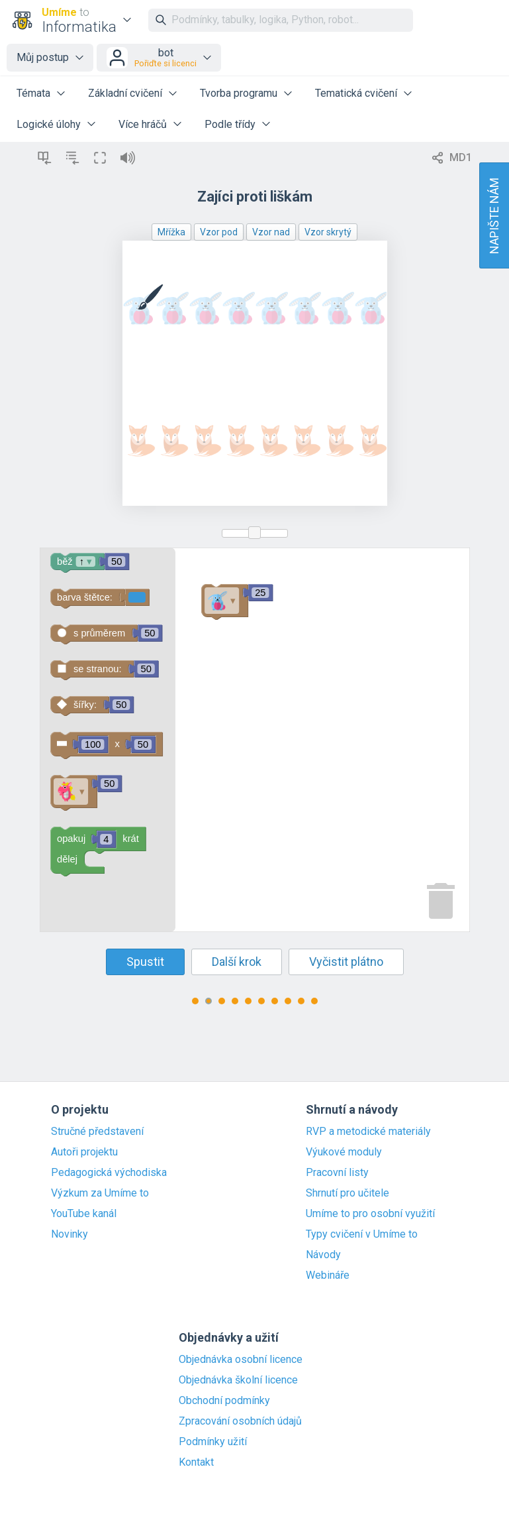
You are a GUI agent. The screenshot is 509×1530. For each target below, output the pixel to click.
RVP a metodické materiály (368, 1132)
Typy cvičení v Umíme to (362, 1234)
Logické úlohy (49, 124)
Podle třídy (230, 124)
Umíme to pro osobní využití (370, 1214)
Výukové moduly (344, 1152)
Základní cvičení (125, 93)
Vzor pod (219, 232)
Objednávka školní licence (238, 1380)
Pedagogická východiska (109, 1173)
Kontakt (196, 1462)
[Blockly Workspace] (255, 740)
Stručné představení (97, 1132)
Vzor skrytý (327, 232)
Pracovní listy (337, 1173)
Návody (323, 1255)
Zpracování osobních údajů (240, 1421)
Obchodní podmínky (224, 1401)
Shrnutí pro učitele (347, 1193)
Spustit (145, 962)
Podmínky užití (213, 1442)
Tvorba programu (238, 93)
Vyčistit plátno (346, 962)
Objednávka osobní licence (240, 1360)
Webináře (327, 1275)
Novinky (69, 1234)
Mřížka (171, 232)
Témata (33, 93)
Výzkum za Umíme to (100, 1193)
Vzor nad (271, 232)
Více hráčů (142, 124)
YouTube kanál (83, 1214)
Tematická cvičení (356, 93)
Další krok (236, 962)
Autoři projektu (84, 1152)
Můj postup (43, 57)
